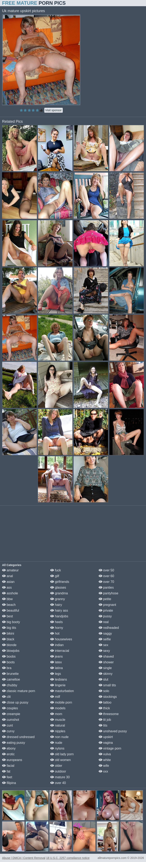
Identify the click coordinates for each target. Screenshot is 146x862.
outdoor (58, 771)
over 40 (58, 783)
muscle (57, 719)
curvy (8, 731)
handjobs (59, 616)
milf (55, 696)
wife (104, 765)
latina (56, 668)
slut (103, 679)
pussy (105, 616)
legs (55, 673)
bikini (8, 633)
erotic (8, 754)
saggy (105, 633)
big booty (11, 622)
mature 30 (60, 777)
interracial (59, 650)
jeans (56, 656)
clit (6, 696)
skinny (106, 673)
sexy (104, 650)
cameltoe (11, 679)
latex (56, 662)
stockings (108, 696)
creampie (11, 714)
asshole (10, 593)
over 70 (106, 581)
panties (106, 587)
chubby (9, 685)
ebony (9, 748)
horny (56, 627)
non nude (59, 737)
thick (104, 708)
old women (60, 760)
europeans (12, 760)
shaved (106, 656)
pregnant (107, 604)
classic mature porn (18, 691)
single (105, 668)
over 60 (106, 576)
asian (8, 581)
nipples (57, 731)
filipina (9, 783)
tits (103, 725)
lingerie (57, 685)
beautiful (10, 610)
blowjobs (10, 650)
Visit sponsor (53, 110)
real (104, 622)
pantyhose (108, 593)
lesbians (58, 679)
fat (6, 771)
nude (56, 742)
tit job (105, 719)
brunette (10, 673)
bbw (7, 599)
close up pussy (15, 702)
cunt (7, 725)
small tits (107, 685)
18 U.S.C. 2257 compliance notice (68, 858)
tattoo (105, 702)
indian (57, 645)
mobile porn (61, 702)
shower (106, 662)
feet (7, 777)
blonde (9, 645)
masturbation (62, 691)
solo (104, 691)
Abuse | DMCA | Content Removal (23, 858)
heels (56, 622)
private (106, 610)
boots (8, 662)
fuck (55, 570)
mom (56, 714)
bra (6, 668)
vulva (105, 754)
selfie (105, 639)
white (105, 760)
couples (10, 708)
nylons (57, 748)
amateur (10, 570)
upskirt (106, 737)
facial (8, 765)
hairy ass (59, 610)
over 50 (106, 570)
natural (57, 725)
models (57, 708)
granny (57, 599)
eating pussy (13, 742)
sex (103, 645)
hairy (56, 604)
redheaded (109, 627)
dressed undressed (18, 737)
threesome (109, 714)
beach (9, 604)
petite (105, 599)
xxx (103, 771)
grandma (59, 593)
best (7, 616)
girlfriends (59, 581)
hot (54, 633)
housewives (61, 639)
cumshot (10, 719)
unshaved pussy (113, 731)
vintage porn (110, 748)
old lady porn (62, 754)
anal (7, 576)
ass (7, 587)
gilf (54, 576)
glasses (58, 587)
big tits (9, 627)
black (8, 639)
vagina (106, 742)
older (56, 765)
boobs (9, 656)
